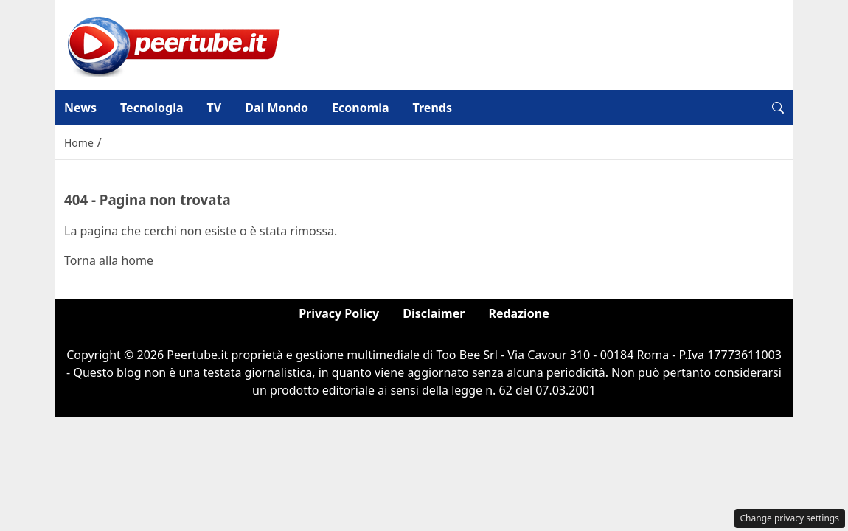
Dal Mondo (276, 108)
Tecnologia (152, 108)
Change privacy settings (790, 518)
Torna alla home (108, 260)
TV (214, 108)
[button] (778, 108)
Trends (432, 108)
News (80, 108)
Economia (360, 108)
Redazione (518, 313)
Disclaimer (434, 313)
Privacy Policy (339, 313)
